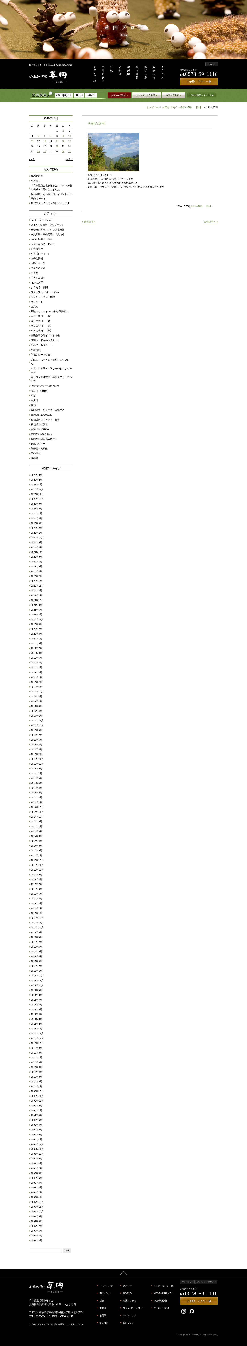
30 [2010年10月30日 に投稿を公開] (63, 151)
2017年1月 (36, 715)
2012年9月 (36, 932)
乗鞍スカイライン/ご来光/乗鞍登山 (49, 311)
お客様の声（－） (40, 253)
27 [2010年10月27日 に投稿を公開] (44, 151)
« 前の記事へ (89, 221)
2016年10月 (37, 725)
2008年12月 (37, 1144)
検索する (91, 95)
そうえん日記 (38, 278)
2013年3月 (36, 903)
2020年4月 (36, 634)
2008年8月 (36, 1163)
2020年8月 (36, 624)
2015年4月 (36, 788)
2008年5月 (36, 1178)
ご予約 (34, 273)
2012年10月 (37, 927)
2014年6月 (36, 831)
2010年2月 (36, 1081)
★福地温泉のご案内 (41, 239)
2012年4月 (36, 956)
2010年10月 (37, 1043)
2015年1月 (36, 802)
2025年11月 (37, 494)
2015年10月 (37, 764)
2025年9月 (36, 504)
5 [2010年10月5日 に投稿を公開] (38, 136)
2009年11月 (37, 1096)
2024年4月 (36, 547)
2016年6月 (36, 740)
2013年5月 (36, 894)
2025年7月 (36, 513)
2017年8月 (36, 696)
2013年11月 (37, 865)
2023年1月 (36, 581)
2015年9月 (36, 768)
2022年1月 (36, 595)
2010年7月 (36, 1057)
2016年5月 (36, 744)
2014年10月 (37, 816)
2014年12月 (37, 807)
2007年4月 (36, 1240)
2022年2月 (36, 590)
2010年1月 (36, 1086)
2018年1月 (36, 687)
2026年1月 (36, 484)
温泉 (102, 1300)
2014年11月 (37, 812)
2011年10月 (37, 985)
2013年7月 (36, 884)
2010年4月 (36, 1072)
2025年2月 (36, 528)
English (211, 64)
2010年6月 (36, 1062)
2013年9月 (36, 874)
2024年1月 (36, 552)
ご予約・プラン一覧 (163, 1286)
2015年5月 (36, 783)
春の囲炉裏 (37, 176)
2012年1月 (36, 971)
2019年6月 (36, 653)
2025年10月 (37, 499)
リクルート (37, 302)
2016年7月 (36, 735)
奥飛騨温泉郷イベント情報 (45, 335)
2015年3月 (36, 792)
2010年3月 (36, 1076)
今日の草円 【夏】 (41, 321)
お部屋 (103, 1315)
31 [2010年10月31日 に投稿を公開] (69, 151)
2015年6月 (36, 778)
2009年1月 (36, 1139)
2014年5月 (36, 836)
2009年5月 (36, 1120)
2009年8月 (36, 1105)
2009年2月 (36, 1134)
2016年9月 (36, 730)
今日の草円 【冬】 (41, 316)
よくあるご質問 (39, 287)
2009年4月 (36, 1125)
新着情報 (35, 350)
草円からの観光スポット (44, 439)
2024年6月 (36, 542)
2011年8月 (36, 995)
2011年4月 (36, 1014)
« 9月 (32, 159)
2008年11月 (37, 1149)
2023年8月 (36, 557)
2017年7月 (36, 701)
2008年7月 (36, 1168)
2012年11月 (37, 922)
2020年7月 (36, 629)
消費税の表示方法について (45, 386)
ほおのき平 (37, 282)
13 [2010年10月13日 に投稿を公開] (44, 141)
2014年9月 (36, 821)
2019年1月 (36, 667)
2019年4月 (36, 662)
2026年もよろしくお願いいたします (50, 203)
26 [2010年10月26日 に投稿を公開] (38, 151)
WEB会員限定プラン (164, 1293)
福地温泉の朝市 (39, 424)
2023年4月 (36, 571)
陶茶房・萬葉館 (39, 448)
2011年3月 (36, 1019)
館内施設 (104, 1322)
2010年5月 (36, 1067)
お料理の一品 (38, 263)
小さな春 (35, 180)
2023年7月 (36, 561)
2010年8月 (36, 1052)
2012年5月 (36, 951)
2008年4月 (36, 1182)
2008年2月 (36, 1192)
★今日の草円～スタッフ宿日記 (47, 229)
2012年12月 (37, 918)
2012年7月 (36, 942)
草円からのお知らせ (41, 434)
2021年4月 (36, 614)
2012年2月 (36, 966)
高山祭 (34, 458)
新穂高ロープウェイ (41, 354)
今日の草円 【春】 (41, 326)
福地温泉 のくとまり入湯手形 (47, 410)
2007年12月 (37, 1202)
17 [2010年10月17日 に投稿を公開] (69, 141)
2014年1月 (36, 855)
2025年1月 (36, 533)
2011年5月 (36, 1009)
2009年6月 (36, 1115)
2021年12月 (37, 600)
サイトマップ (129, 1315)
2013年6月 (36, 889)
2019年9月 (36, 643)
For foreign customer (41, 220)
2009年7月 (36, 1110)
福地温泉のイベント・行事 (45, 419)
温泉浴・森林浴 (39, 391)
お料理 (103, 1308)
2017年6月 (36, 706)
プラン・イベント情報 (43, 297)
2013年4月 (36, 898)
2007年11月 (37, 1207)
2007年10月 (37, 1211)
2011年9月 (36, 990)
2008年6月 (36, 1173)
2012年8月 (36, 937)
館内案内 (35, 453)
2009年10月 (37, 1101)
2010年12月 (37, 1033)
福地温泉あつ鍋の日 (41, 415)
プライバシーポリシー (134, 1308)
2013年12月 (37, 860)
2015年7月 (36, 773)
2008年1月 (36, 1197)
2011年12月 (37, 975)
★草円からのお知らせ (43, 244)
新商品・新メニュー (41, 345)
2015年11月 (37, 759)
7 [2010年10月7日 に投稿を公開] (51, 136)
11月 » (69, 159)
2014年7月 (36, 826)
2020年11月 (37, 619)
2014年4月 (36, 841)
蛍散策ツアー (38, 443)
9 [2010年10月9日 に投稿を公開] (63, 136)
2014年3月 (36, 845)
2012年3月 (36, 961)
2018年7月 (36, 677)
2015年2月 (36, 797)
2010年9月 (36, 1048)
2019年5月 (36, 658)
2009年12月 (37, 1091)
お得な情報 (37, 258)
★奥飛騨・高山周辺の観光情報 (47, 234)
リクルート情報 (161, 1308)
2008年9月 (36, 1158)
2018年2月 (36, 682)
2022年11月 (37, 585)
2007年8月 (36, 1221)
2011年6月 (36, 1004)
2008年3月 (36, 1187)
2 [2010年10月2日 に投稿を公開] (63, 130)
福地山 (34, 405)
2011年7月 (36, 1000)
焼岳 (33, 395)
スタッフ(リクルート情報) (45, 292)
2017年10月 (37, 691)
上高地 (34, 306)
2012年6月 (36, 946)
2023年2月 (36, 576)
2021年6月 (36, 605)
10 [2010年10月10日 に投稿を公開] (69, 136)
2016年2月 (36, 754)
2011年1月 (36, 1028)
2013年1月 (36, 913)
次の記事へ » (211, 221)
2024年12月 (37, 537)
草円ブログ (169, 107)
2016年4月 (36, 749)
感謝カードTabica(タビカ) (44, 340)
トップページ (153, 107)
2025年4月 (36, 518)
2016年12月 (37, 720)
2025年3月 (36, 523)
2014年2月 (36, 850)
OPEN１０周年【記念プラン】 (47, 225)
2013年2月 (36, 908)
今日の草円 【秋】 (189, 107)
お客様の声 (37, 249)
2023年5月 (36, 566)
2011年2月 (36, 1024)
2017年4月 (36, 711)
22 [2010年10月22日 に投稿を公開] (57, 146)
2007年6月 (36, 1231)
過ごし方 (127, 1286)
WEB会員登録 (160, 1300)
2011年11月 (37, 980)
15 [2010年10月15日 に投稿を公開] (57, 141)
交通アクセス (129, 1300)
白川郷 (34, 400)
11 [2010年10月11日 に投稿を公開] (32, 141)
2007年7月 (36, 1226)
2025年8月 (36, 508)
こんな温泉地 (38, 268)
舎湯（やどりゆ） (40, 429)
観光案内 (127, 1293)
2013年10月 (37, 870)
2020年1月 (36, 638)
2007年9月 (36, 1216)
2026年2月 (36, 479)
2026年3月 (36, 475)
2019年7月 (36, 648)
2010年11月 (37, 1038)
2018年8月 (36, 672)
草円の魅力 (105, 1293)
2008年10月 (37, 1154)
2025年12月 (37, 489)
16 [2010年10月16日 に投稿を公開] (63, 141)
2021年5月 (36, 610)
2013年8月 (36, 879)
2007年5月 (36, 1235)
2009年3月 (36, 1129)
